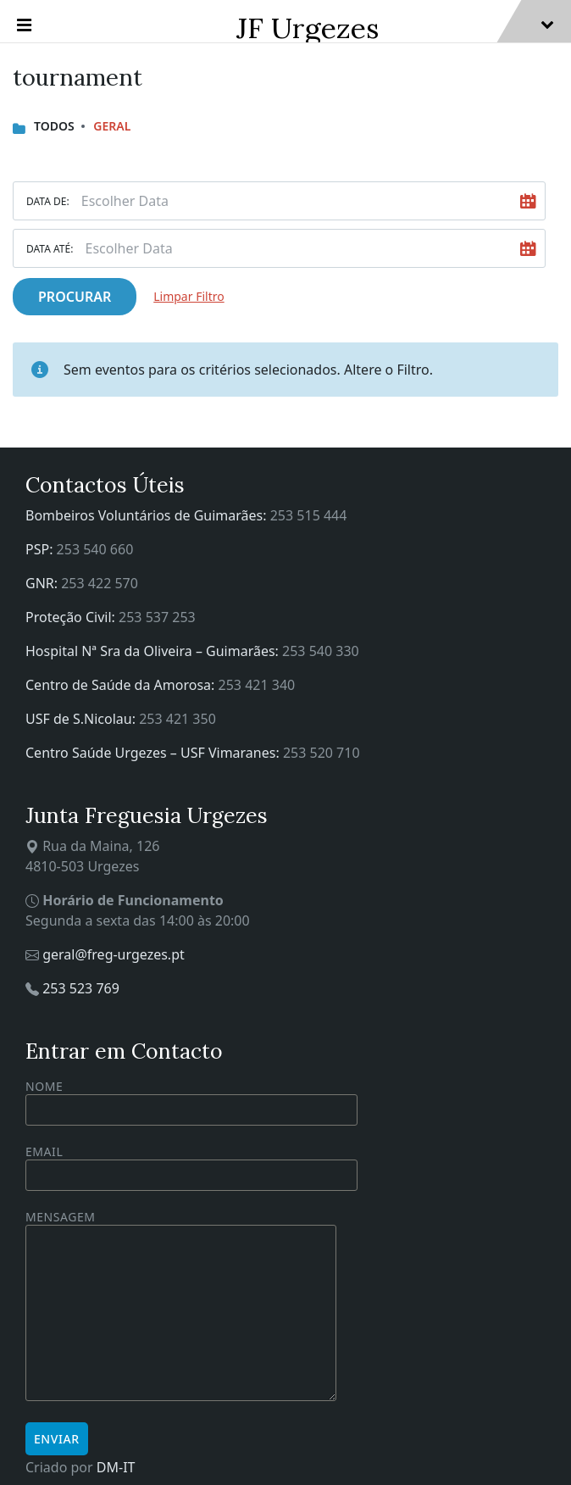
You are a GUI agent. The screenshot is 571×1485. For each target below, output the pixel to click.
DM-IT (116, 1467)
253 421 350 (177, 718)
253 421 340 (257, 685)
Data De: (47, 201)
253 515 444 (308, 515)
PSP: (41, 549)
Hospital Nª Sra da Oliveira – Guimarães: (153, 651)
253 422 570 (99, 583)
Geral (111, 126)
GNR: (43, 583)
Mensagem (180, 1306)
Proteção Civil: (72, 617)
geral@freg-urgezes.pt (113, 954)
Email (191, 1163)
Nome (191, 1102)
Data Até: (49, 249)
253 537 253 (157, 617)
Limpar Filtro (188, 296)
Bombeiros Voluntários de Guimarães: (147, 515)
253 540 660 (95, 549)
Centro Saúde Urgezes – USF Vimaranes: (154, 752)
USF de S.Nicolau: (82, 718)
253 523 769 (80, 988)
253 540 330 (320, 651)
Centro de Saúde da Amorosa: (122, 685)
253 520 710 (321, 752)
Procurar (74, 296)
